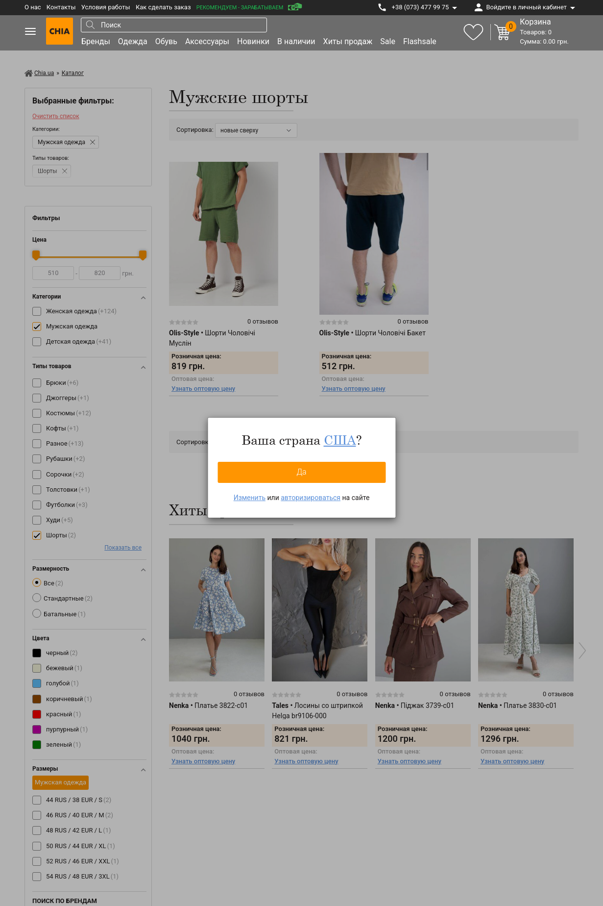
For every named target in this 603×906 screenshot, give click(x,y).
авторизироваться (310, 498)
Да (301, 472)
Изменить (249, 498)
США (340, 440)
